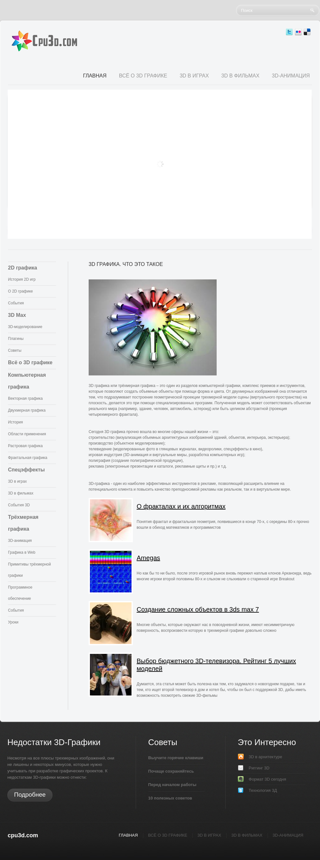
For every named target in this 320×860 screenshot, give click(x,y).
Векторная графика (25, 398)
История (15, 422)
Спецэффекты (26, 469)
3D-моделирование (25, 327)
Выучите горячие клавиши (175, 757)
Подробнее (30, 794)
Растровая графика (25, 446)
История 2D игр (22, 279)
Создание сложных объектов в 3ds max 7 (198, 609)
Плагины (16, 338)
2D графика (22, 267)
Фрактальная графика (27, 457)
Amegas (148, 557)
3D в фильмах (20, 493)
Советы (14, 350)
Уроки (13, 622)
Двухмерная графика (26, 410)
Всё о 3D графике (30, 362)
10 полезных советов (170, 798)
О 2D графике (20, 291)
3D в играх (17, 481)
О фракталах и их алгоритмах (181, 506)
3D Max (17, 315)
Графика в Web (21, 552)
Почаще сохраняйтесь (171, 771)
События (16, 303)
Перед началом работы (172, 784)
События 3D (19, 505)
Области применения (27, 434)
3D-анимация (20, 540)
